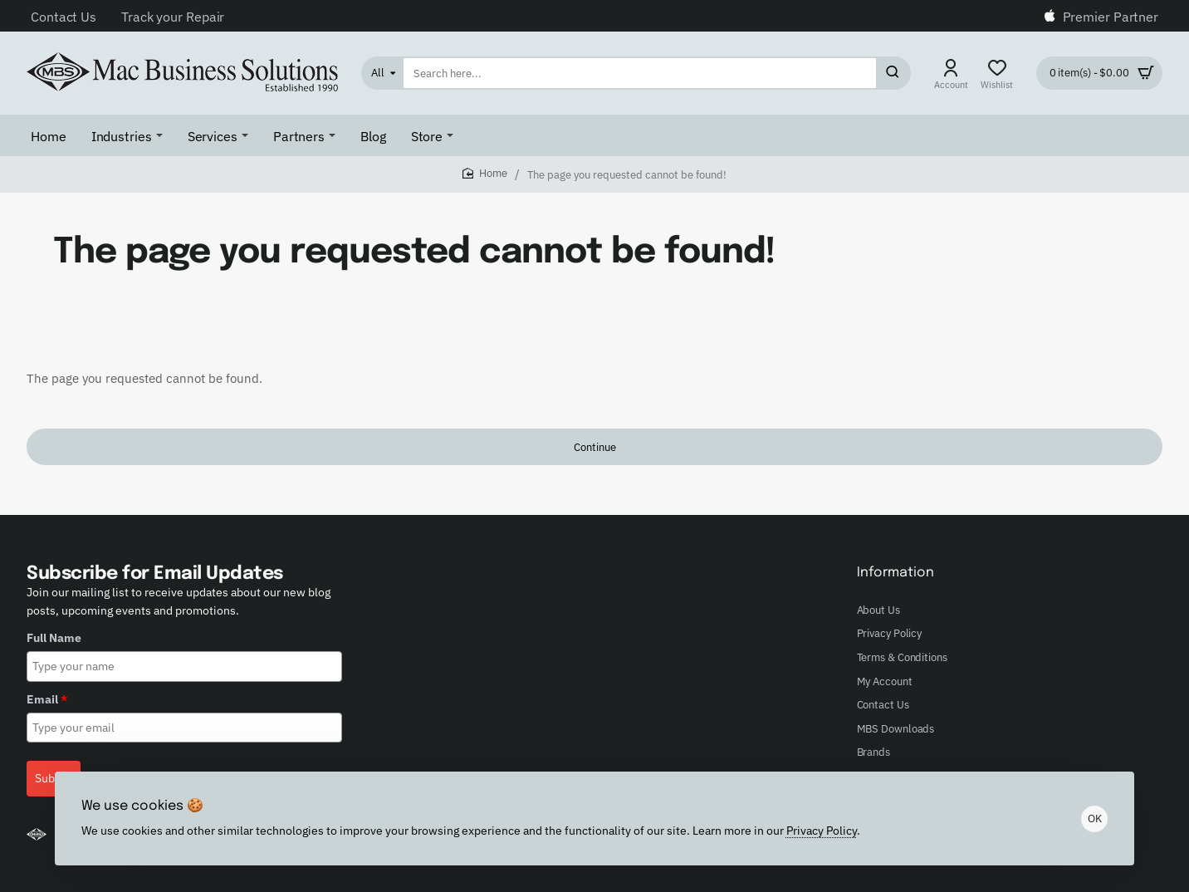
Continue (595, 447)
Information (895, 573)
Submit (53, 778)
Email (47, 699)
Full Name (54, 637)
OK (1095, 818)
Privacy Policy (821, 829)
